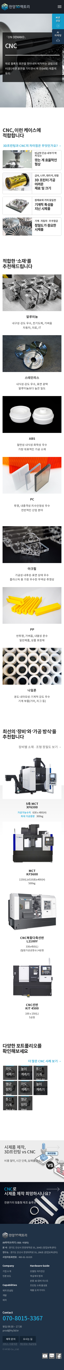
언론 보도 (7, 1276)
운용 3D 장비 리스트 (39, 1281)
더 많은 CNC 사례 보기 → (44, 1061)
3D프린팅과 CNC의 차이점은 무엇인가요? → (32, 146)
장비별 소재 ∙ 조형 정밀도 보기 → (40, 747)
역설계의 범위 (36, 1276)
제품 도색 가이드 (37, 1290)
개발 (5, 1295)
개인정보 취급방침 (28, 1344)
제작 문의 (10, 1339)
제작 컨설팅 (8, 1290)
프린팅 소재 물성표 (38, 1285)
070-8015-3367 (23, 1318)
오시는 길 (27, 1339)
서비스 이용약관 (10, 1344)
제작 (5, 1300)
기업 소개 (7, 1271)
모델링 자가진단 (37, 1271)
